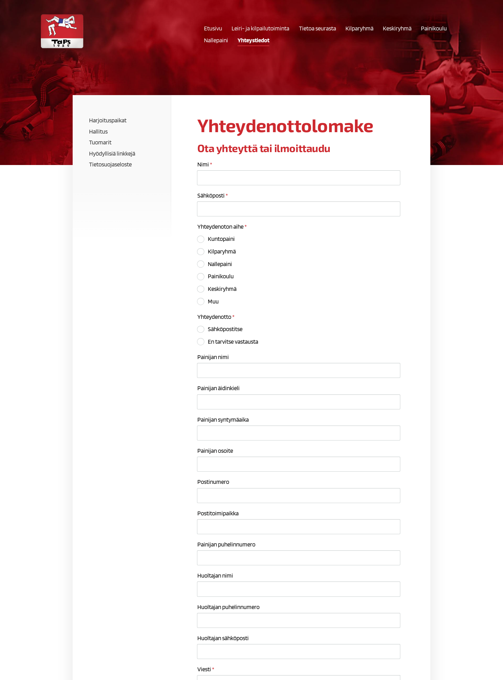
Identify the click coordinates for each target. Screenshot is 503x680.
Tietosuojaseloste (305, 660)
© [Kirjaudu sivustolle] (104, 660)
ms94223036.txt (228, 581)
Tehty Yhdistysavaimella (380, 660)
